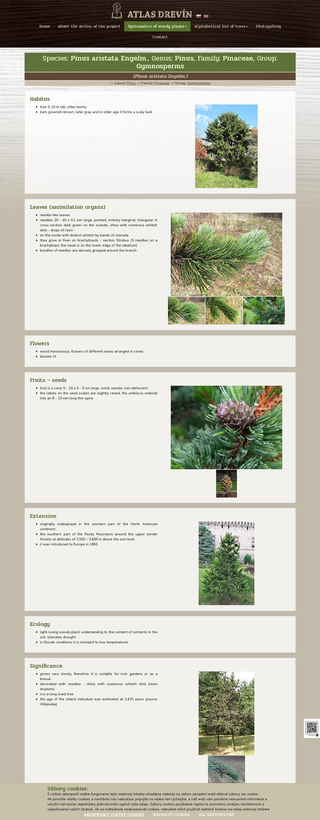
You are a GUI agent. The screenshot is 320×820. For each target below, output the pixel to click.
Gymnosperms (198, 83)
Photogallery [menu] (268, 26)
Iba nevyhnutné (216, 814)
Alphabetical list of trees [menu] (221, 26)
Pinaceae (161, 83)
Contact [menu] (160, 37)
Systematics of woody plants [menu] (157, 26)
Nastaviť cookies (171, 814)
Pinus (131, 83)
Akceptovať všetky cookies (114, 814)
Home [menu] (44, 26)
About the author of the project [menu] (89, 26)
